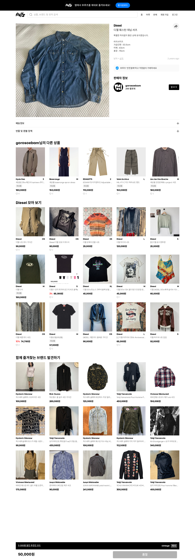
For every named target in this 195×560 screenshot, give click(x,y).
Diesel (118, 25)
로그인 (175, 15)
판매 (155, 15)
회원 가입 (164, 15)
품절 (145, 554)
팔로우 (174, 87)
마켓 (148, 15)
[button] (23, 70)
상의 (121, 58)
